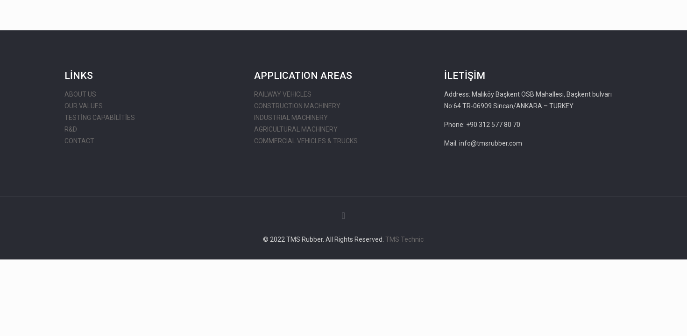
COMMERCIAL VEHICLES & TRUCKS (306, 141)
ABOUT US (80, 94)
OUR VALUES (83, 106)
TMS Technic (404, 239)
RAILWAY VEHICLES (283, 94)
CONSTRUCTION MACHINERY (297, 106)
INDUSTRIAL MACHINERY (291, 117)
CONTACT (79, 141)
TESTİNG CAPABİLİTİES (99, 117)
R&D (70, 129)
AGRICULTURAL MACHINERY (296, 129)
